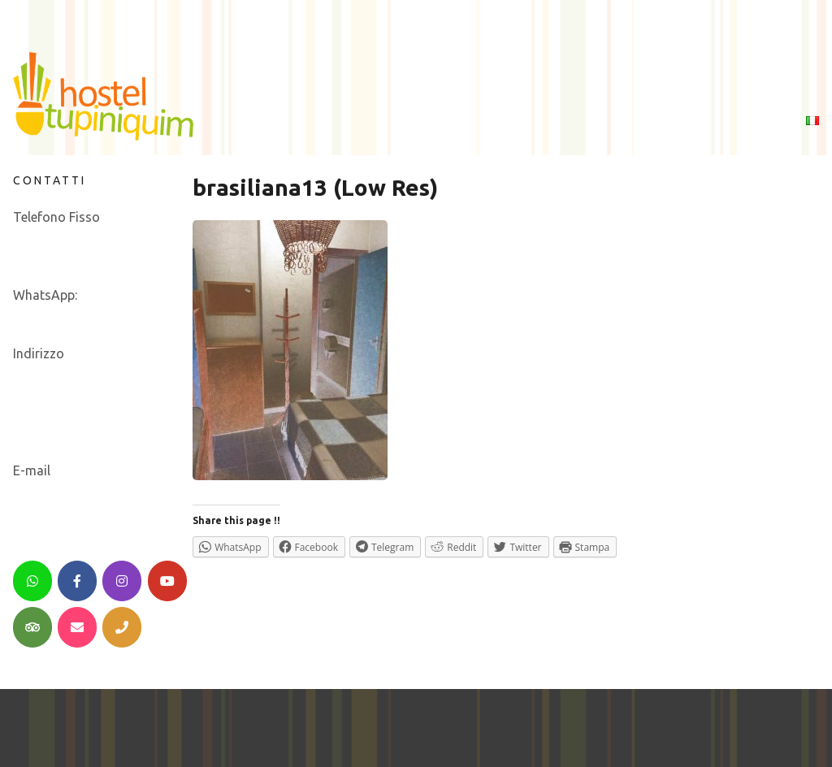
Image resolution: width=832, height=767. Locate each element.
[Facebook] (77, 581)
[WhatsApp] (32, 581)
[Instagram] (121, 581)
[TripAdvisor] (32, 627)
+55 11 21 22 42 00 (69, 256)
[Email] (77, 627)
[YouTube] (167, 581)
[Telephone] (121, 627)
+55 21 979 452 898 (71, 314)
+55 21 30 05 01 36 (69, 236)
